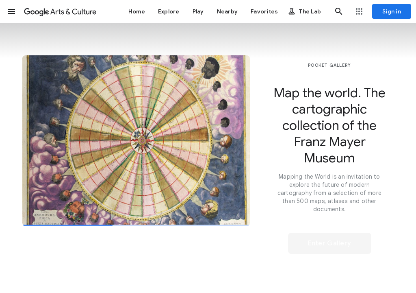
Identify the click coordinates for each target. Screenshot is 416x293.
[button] (11, 11)
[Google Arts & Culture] (60, 11)
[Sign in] (391, 11)
